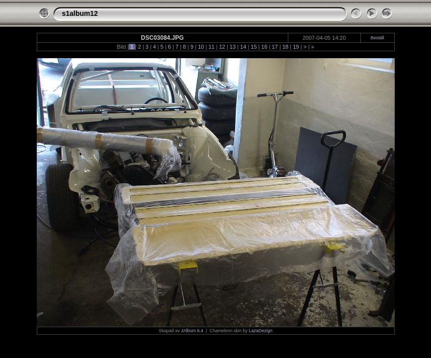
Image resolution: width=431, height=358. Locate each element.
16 (263, 47)
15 (253, 47)
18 (285, 47)
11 (211, 47)
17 (274, 47)
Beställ (377, 37)
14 (243, 47)
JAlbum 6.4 (192, 330)
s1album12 (80, 13)
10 (200, 47)
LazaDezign (260, 330)
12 (222, 47)
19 (295, 47)
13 (232, 47)
